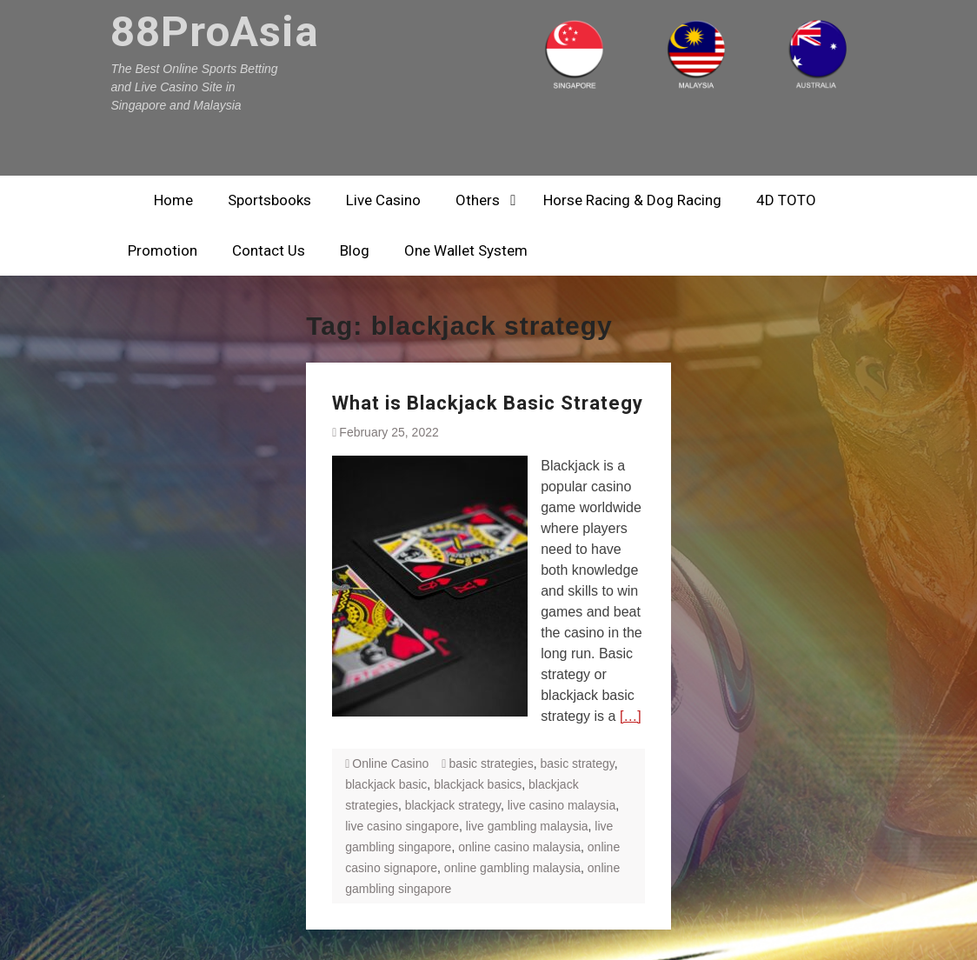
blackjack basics (478, 784)
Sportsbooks (269, 200)
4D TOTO (786, 200)
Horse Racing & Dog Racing (632, 200)
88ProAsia (214, 32)
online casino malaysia (519, 847)
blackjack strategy (453, 805)
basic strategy (577, 763)
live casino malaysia (562, 805)
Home (173, 200)
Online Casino (390, 763)
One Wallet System (466, 250)
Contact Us (268, 250)
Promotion (162, 250)
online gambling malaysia (512, 868)
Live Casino (383, 200)
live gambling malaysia (527, 826)
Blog (354, 250)
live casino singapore (402, 826)
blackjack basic (386, 784)
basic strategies (491, 763)
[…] (630, 716)
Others (477, 200)
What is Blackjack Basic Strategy (487, 403)
